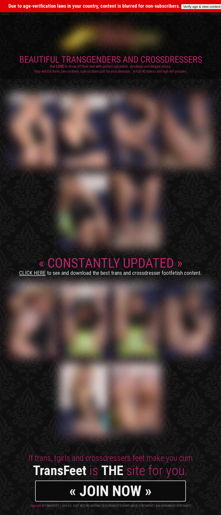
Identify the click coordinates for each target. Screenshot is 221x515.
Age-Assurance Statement (174, 506)
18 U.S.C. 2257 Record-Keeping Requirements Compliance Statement (108, 506)
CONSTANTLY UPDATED (110, 265)
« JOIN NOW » (110, 491)
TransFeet (52, 506)
